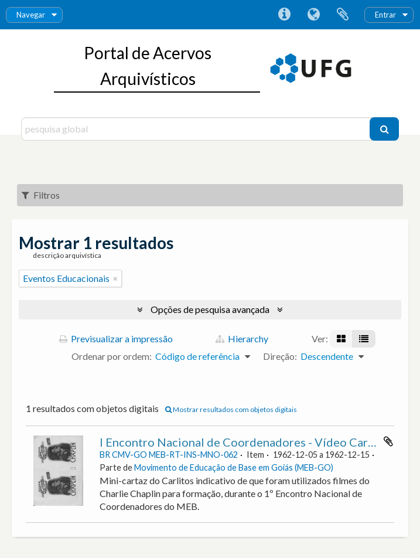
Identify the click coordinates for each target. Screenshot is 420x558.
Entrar (385, 14)
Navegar (30, 14)
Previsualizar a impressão (116, 338)
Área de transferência (342, 14)
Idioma (313, 14)
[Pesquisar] (384, 129)
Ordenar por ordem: (111, 356)
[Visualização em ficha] (341, 339)
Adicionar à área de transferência (388, 441)
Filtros (41, 194)
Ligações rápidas (284, 14)
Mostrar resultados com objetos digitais (231, 409)
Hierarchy (242, 338)
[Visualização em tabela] (363, 339)
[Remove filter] (115, 278)
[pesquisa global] (197, 129)
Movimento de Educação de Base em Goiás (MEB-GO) (233, 467)
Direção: (280, 356)
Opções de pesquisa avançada (210, 309)
